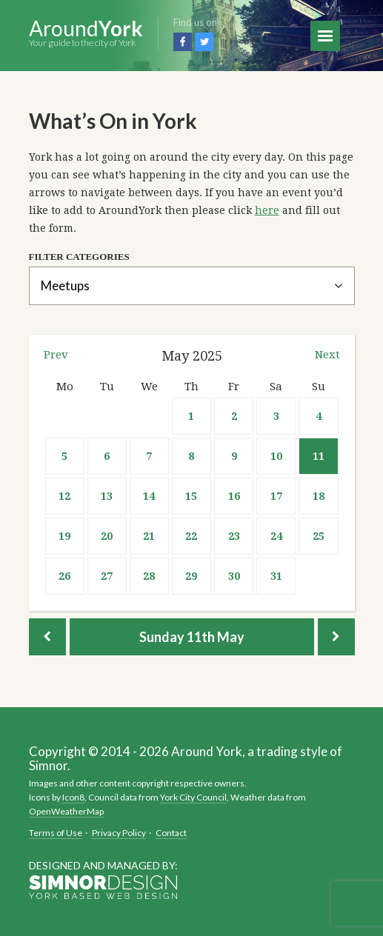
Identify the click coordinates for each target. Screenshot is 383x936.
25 (318, 536)
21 (149, 536)
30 (234, 576)
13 (107, 496)
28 (149, 576)
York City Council (193, 797)
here (267, 210)
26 (64, 576)
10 (276, 456)
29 (191, 576)
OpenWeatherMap (66, 811)
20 (107, 536)
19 (64, 536)
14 (149, 496)
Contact (171, 832)
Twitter (204, 42)
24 (276, 536)
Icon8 (73, 797)
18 (318, 496)
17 (276, 496)
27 (107, 576)
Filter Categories (79, 256)
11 (318, 456)
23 (234, 536)
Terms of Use (55, 832)
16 (234, 496)
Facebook (182, 42)
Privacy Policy (119, 832)
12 (64, 496)
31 (276, 576)
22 (191, 536)
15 (191, 496)
